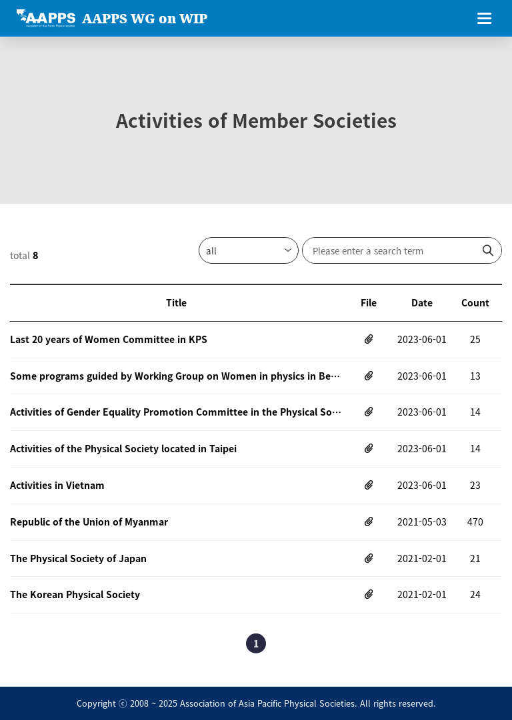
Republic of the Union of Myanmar (89, 521)
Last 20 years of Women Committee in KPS (108, 339)
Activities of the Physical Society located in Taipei (123, 448)
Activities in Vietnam (57, 485)
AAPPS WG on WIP (144, 19)
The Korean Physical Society (75, 594)
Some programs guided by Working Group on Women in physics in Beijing (176, 375)
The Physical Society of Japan (78, 558)
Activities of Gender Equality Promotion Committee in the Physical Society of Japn (176, 411)
